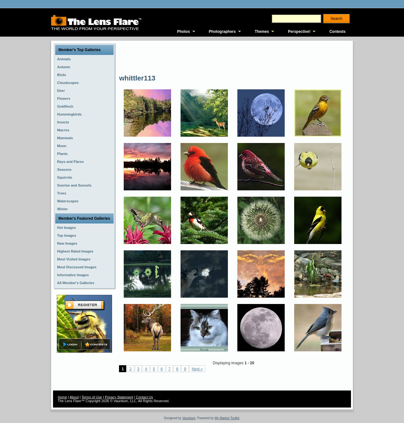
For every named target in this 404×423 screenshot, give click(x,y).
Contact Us (144, 397)
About (74, 397)
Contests (338, 31)
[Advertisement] (234, 57)
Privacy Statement (119, 397)
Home (62, 397)
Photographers (222, 31)
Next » (197, 369)
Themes (262, 31)
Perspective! (299, 31)
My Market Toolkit (227, 418)
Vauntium (189, 418)
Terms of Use (91, 397)
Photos (183, 31)
